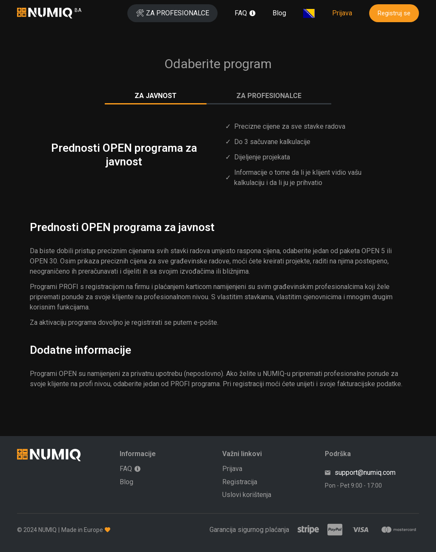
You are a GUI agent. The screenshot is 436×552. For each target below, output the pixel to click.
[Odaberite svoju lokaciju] (309, 13)
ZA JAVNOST (156, 96)
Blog (279, 13)
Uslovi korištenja (246, 495)
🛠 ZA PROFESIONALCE (172, 13)
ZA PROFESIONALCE (268, 96)
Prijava (342, 13)
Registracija (239, 482)
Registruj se (394, 13)
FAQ (241, 13)
